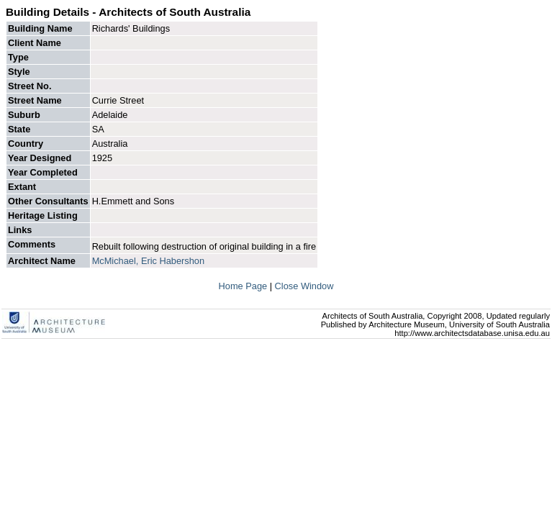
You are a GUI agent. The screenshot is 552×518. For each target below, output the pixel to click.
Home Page (244, 286)
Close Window (304, 286)
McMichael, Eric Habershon (148, 260)
